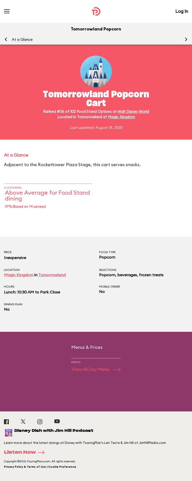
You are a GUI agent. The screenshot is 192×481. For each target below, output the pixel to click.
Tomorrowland (52, 274)
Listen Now (26, 452)
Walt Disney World (133, 111)
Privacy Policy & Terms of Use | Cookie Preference (40, 466)
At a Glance (22, 39)
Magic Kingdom (121, 117)
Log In (181, 11)
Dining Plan (13, 304)
